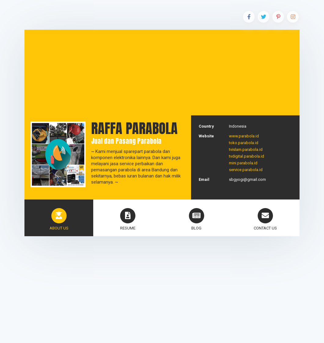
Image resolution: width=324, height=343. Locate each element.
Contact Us (265, 219)
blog (196, 219)
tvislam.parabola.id (246, 149)
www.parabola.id (244, 136)
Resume (127, 219)
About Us (59, 219)
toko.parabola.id (243, 142)
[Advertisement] (162, 72)
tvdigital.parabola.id (246, 156)
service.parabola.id (246, 169)
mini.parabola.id (243, 163)
